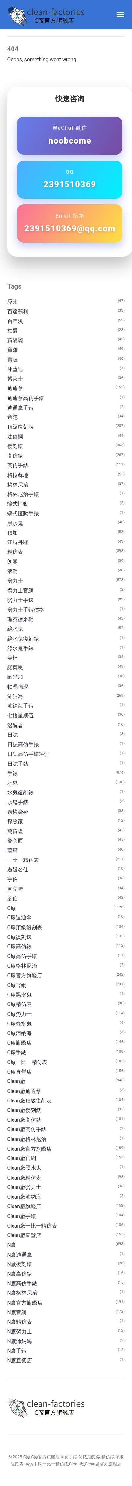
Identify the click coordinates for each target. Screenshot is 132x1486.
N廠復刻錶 (19, 1264)
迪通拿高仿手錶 (25, 398)
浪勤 (12, 571)
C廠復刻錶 (19, 937)
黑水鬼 (15, 523)
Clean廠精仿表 (24, 1178)
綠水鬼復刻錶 (23, 639)
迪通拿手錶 (20, 408)
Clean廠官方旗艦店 (29, 1149)
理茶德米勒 (20, 620)
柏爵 (12, 331)
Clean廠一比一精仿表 (32, 1226)
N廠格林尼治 (22, 1293)
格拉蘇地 (17, 475)
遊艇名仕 (17, 870)
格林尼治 (17, 485)
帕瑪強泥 (17, 687)
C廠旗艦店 (19, 1043)
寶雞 (12, 350)
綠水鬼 (15, 629)
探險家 (15, 822)
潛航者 (15, 726)
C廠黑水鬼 (19, 995)
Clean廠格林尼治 (26, 1139)
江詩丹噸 (17, 542)
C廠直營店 (19, 1072)
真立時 (15, 889)
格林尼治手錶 (23, 494)
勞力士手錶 (20, 600)
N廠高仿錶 (19, 1274)
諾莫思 (15, 668)
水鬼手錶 (17, 802)
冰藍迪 (15, 369)
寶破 (12, 360)
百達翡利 (17, 312)
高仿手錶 (17, 465)
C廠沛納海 (19, 1033)
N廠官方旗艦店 (24, 1303)
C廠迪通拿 (19, 918)
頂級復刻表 (20, 427)
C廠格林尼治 (22, 966)
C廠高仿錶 (19, 947)
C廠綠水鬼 (19, 1024)
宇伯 (12, 879)
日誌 (12, 735)
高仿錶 (15, 456)
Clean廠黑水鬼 (24, 1168)
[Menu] (117, 14)
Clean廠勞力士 (24, 1187)
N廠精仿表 (19, 1322)
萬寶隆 (15, 831)
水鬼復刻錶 (20, 793)
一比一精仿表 (23, 860)
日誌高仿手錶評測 (28, 754)
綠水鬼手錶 (20, 648)
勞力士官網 (20, 591)
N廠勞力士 (19, 1332)
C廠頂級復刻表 (24, 928)
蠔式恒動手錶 (23, 514)
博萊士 (15, 379)
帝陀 (12, 417)
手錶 (12, 774)
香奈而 (15, 841)
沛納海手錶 (20, 706)
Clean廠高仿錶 (24, 1120)
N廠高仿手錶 (22, 1284)
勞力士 (15, 581)
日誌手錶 (17, 764)
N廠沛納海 (19, 1341)
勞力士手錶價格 (25, 610)
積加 (12, 533)
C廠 (11, 908)
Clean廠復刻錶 (24, 1110)
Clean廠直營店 (24, 1235)
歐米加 (15, 677)
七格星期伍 (20, 716)
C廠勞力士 (19, 1014)
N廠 (11, 1245)
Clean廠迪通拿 (24, 1091)
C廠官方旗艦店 (24, 976)
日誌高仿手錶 (23, 745)
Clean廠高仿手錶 (26, 1129)
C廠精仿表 (19, 1004)
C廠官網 (16, 985)
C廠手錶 (16, 1053)
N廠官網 (17, 1312)
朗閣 (12, 562)
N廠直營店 (19, 1361)
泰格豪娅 (17, 812)
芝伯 (12, 899)
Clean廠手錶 (21, 1216)
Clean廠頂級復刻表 (29, 1101)
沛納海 (15, 697)
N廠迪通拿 (19, 1255)
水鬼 (12, 783)
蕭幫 (12, 851)
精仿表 (15, 552)
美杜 (12, 658)
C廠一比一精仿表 (27, 1062)
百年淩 (15, 321)
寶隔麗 (15, 340)
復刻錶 (15, 446)
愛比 (12, 302)
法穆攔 (15, 437)
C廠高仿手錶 (22, 956)
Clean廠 (16, 1081)
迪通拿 (15, 388)
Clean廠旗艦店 (24, 1206)
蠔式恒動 (17, 504)
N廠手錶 (17, 1351)
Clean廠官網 (21, 1158)
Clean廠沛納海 (24, 1197)
